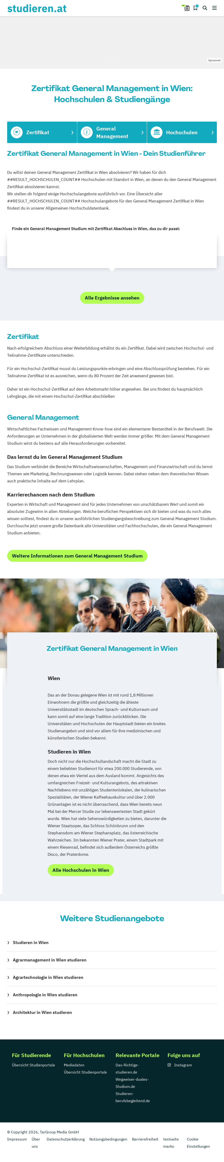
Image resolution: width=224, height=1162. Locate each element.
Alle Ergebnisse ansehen (112, 297)
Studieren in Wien (31, 942)
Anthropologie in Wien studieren (45, 994)
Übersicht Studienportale (33, 1065)
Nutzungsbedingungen (108, 1139)
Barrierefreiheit (145, 1139)
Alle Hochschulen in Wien (80, 870)
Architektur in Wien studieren (42, 1012)
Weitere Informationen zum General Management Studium (77, 556)
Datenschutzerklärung (66, 1139)
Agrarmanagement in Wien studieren (50, 960)
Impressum (17, 1139)
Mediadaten (74, 1065)
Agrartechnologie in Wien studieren (48, 977)
